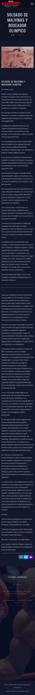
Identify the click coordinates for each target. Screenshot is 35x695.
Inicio (13, 35)
